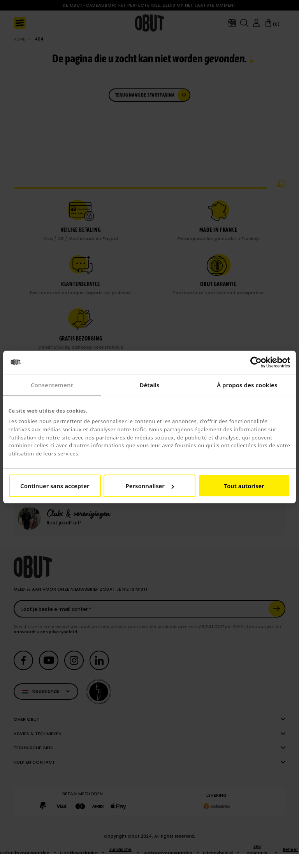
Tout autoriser (244, 486)
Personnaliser (150, 486)
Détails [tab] (149, 385)
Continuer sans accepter (54, 486)
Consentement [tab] (52, 385)
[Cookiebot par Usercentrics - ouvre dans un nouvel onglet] (256, 362)
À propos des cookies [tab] (247, 385)
